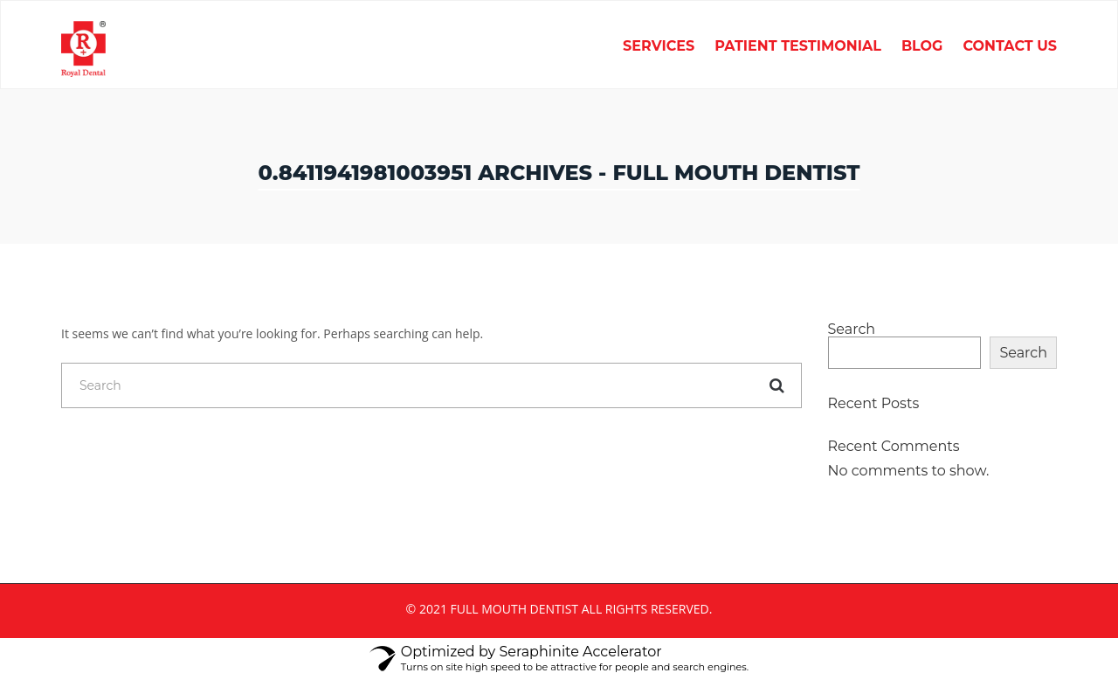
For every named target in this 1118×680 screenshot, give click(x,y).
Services (658, 46)
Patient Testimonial (797, 46)
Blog (922, 46)
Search (852, 330)
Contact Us (1010, 46)
